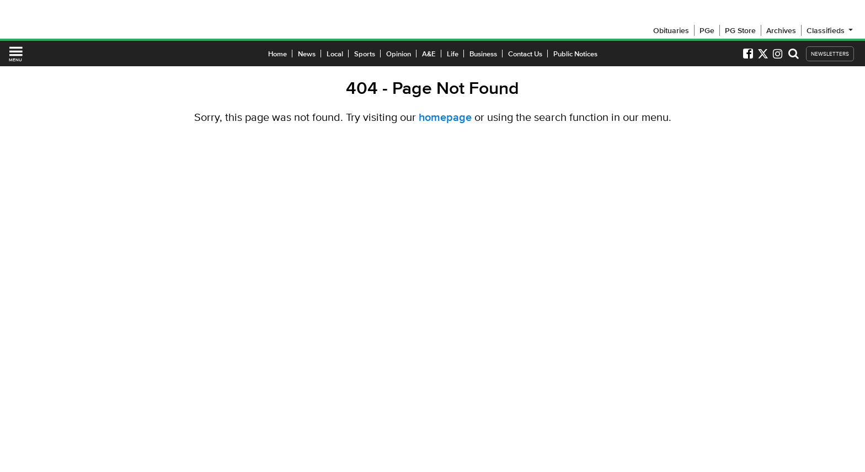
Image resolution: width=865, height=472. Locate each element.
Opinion (398, 54)
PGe (707, 30)
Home (277, 54)
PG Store (740, 30)
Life (452, 54)
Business (483, 54)
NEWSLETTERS (830, 54)
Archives (781, 30)
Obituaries (671, 30)
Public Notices (575, 54)
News (307, 54)
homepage (445, 117)
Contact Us (525, 54)
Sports (364, 54)
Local (335, 54)
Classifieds (831, 30)
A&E (429, 54)
